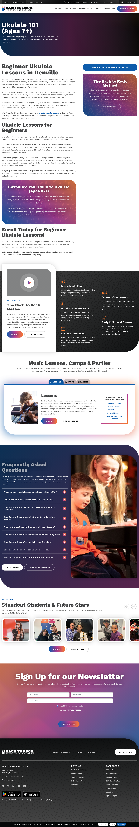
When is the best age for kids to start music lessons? (35, 529)
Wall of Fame (109, 9)
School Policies (77, 782)
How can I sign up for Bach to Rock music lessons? (35, 560)
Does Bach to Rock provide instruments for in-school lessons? (35, 520)
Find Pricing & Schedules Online (110, 67)
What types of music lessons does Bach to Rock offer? (35, 494)
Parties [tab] (91, 383)
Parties (82, 9)
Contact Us (112, 2)
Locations (110, 797)
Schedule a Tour (78, 786)
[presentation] (69, 721)
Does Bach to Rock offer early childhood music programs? (35, 537)
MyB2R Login (73, 2)
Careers (74, 789)
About (98, 9)
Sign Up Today (127, 9)
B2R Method (111, 774)
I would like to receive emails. (70, 710)
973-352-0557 (10, 785)
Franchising (86, 2)
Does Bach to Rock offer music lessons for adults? (35, 544)
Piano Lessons (114, 406)
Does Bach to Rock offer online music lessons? (35, 552)
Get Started (12, 570)
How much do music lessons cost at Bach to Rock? (35, 502)
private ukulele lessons (49, 113)
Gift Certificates (113, 786)
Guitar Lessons (114, 409)
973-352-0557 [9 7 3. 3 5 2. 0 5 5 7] (128, 2)
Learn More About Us (39, 570)
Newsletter (99, 2)
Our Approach (109, 107)
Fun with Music (28, 200)
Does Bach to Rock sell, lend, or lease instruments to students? (35, 511)
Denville (76, 771)
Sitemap (56, 804)
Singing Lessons (114, 415)
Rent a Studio (112, 789)
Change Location (34, 2)
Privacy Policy (46, 804)
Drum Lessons (114, 412)
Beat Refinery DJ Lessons (114, 420)
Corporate (112, 771)
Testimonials (111, 778)
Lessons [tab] (47, 383)
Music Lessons (61, 9)
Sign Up (15, 334)
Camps (73, 9)
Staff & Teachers (78, 774)
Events (90, 9)
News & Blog (111, 782)
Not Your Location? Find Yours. (13, 781)
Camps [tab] (69, 383)
